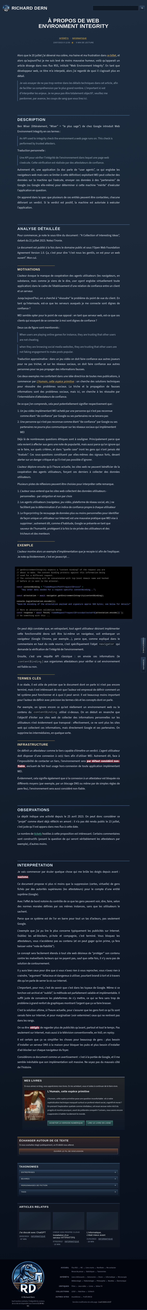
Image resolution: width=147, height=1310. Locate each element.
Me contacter (111, 1268)
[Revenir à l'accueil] (24, 8)
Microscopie (122, 1277)
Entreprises (28, 1173)
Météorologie (76, 1281)
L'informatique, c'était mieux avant (96, 1234)
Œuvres (25, 1179)
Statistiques (90, 1272)
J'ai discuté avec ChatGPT (32, 1233)
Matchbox (81, 1292)
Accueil (65, 1268)
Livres (91, 1287)
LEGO (74, 1292)
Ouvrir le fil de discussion (68, 1152)
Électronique (121, 1281)
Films (73, 1287)
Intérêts (64, 38)
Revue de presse (77, 1272)
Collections (62, 1292)
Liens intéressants (78, 1277)
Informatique (79, 38)
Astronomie (91, 1277)
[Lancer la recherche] (142, 8)
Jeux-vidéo (82, 1287)
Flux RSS (75, 1268)
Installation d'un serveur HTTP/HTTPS (64, 1236)
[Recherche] (115, 8)
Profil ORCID (87, 1297)
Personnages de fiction (34, 1186)
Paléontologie (89, 1281)
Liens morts (90, 1268)
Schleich (91, 1292)
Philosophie (101, 1281)
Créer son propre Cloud (66, 1233)
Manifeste (100, 1268)
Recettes (111, 1281)
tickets (38, 834)
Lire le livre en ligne (99, 1123)
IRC (81, 1268)
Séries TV (99, 1287)
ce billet (111, 55)
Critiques (64, 1287)
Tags (23, 1192)
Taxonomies (101, 1272)
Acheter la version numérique (66, 1123)
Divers (100, 1277)
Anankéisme (76, 1297)
